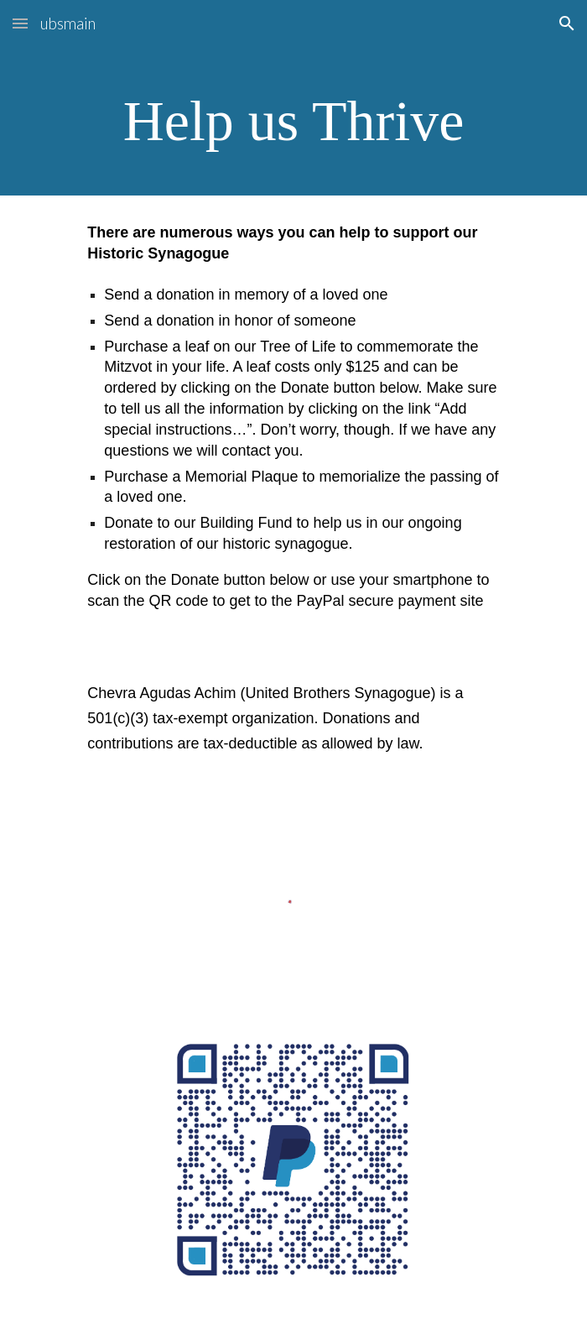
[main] (293, 121)
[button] (20, 23)
